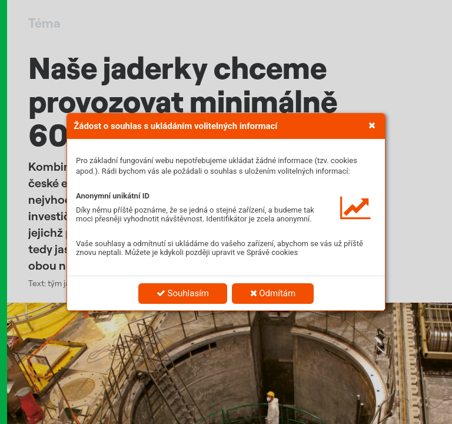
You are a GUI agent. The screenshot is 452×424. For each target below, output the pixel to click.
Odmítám (273, 293)
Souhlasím (183, 293)
